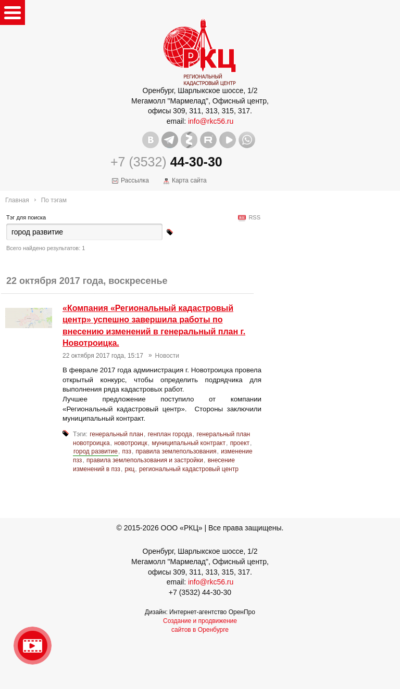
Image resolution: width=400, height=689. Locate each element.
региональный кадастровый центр (189, 469)
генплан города (170, 434)
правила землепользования (176, 451)
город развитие (95, 451)
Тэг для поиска (26, 217)
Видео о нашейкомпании (33, 646)
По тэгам (54, 200)
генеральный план (116, 434)
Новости (167, 355)
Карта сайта (189, 180)
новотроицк (130, 443)
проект (239, 443)
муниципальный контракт (189, 443)
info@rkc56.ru (210, 121)
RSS (252, 217)
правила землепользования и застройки (144, 460)
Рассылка (135, 180)
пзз (126, 451)
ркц (130, 469)
